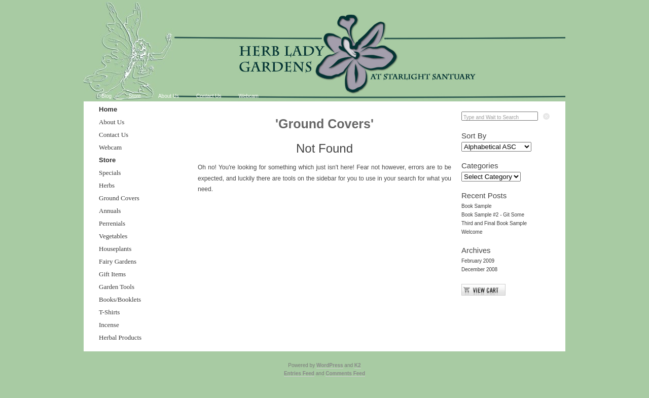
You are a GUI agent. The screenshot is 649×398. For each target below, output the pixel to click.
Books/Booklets (120, 299)
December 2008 (479, 269)
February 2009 (477, 261)
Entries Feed (299, 373)
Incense (109, 325)
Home (108, 109)
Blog (106, 96)
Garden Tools (116, 287)
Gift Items (112, 274)
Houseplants (115, 248)
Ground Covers (119, 198)
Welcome (472, 232)
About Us (168, 96)
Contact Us (208, 96)
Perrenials (112, 223)
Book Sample (476, 206)
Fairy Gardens (117, 261)
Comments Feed (345, 373)
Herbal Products (120, 337)
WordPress (329, 365)
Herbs (107, 185)
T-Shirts (109, 312)
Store (135, 96)
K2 (357, 365)
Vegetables (113, 236)
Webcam (249, 96)
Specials (110, 172)
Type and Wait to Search (491, 117)
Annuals (110, 210)
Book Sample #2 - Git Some (492, 215)
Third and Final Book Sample (494, 223)
